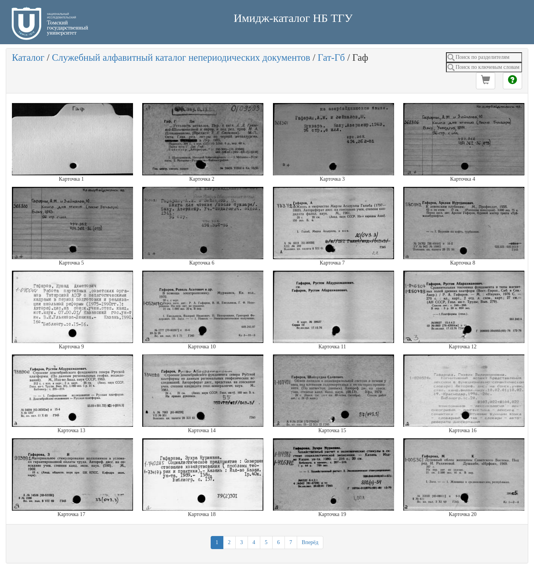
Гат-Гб (331, 57)
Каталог (28, 57)
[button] (485, 80)
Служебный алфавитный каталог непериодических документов (181, 57)
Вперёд (310, 542)
